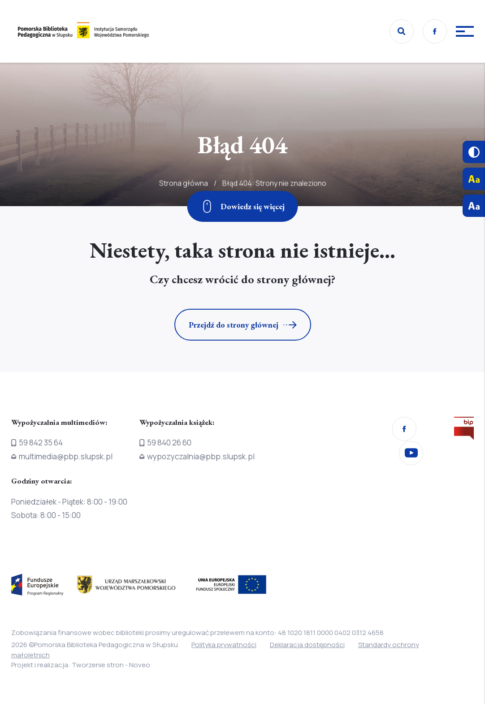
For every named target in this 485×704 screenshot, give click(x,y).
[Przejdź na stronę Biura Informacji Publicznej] (464, 430)
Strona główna (183, 204)
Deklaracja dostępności (307, 644)
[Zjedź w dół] (242, 206)
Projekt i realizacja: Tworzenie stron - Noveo (80, 664)
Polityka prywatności (223, 644)
